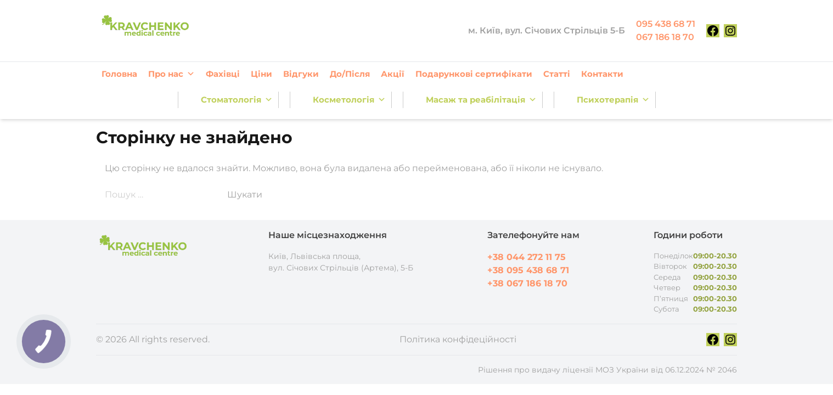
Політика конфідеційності (457, 339)
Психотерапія (613, 100)
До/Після (350, 74)
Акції (392, 74)
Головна (119, 74)
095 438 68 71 (665, 24)
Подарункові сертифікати (473, 74)
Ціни (261, 74)
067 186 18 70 (665, 37)
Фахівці (223, 74)
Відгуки (301, 74)
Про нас (171, 74)
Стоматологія (237, 100)
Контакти (602, 74)
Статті (556, 74)
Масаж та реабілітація (481, 100)
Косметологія (349, 100)
